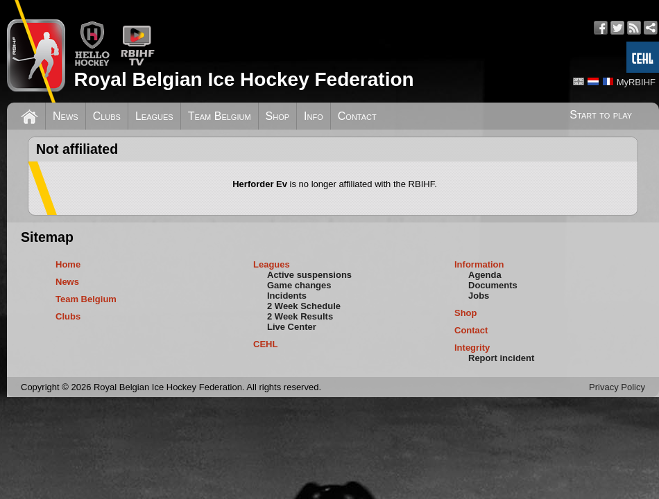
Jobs (478, 295)
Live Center (291, 327)
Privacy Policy (617, 387)
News (65, 116)
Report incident (501, 358)
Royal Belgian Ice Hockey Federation (243, 79)
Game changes (299, 285)
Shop (278, 116)
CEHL (265, 344)
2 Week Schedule (304, 306)
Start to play (601, 115)
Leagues (154, 116)
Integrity (472, 347)
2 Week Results (300, 316)
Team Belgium (219, 116)
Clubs (107, 116)
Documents (492, 285)
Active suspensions (309, 275)
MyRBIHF (636, 82)
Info (313, 116)
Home (67, 264)
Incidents (287, 295)
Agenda (485, 275)
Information (479, 264)
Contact (357, 116)
